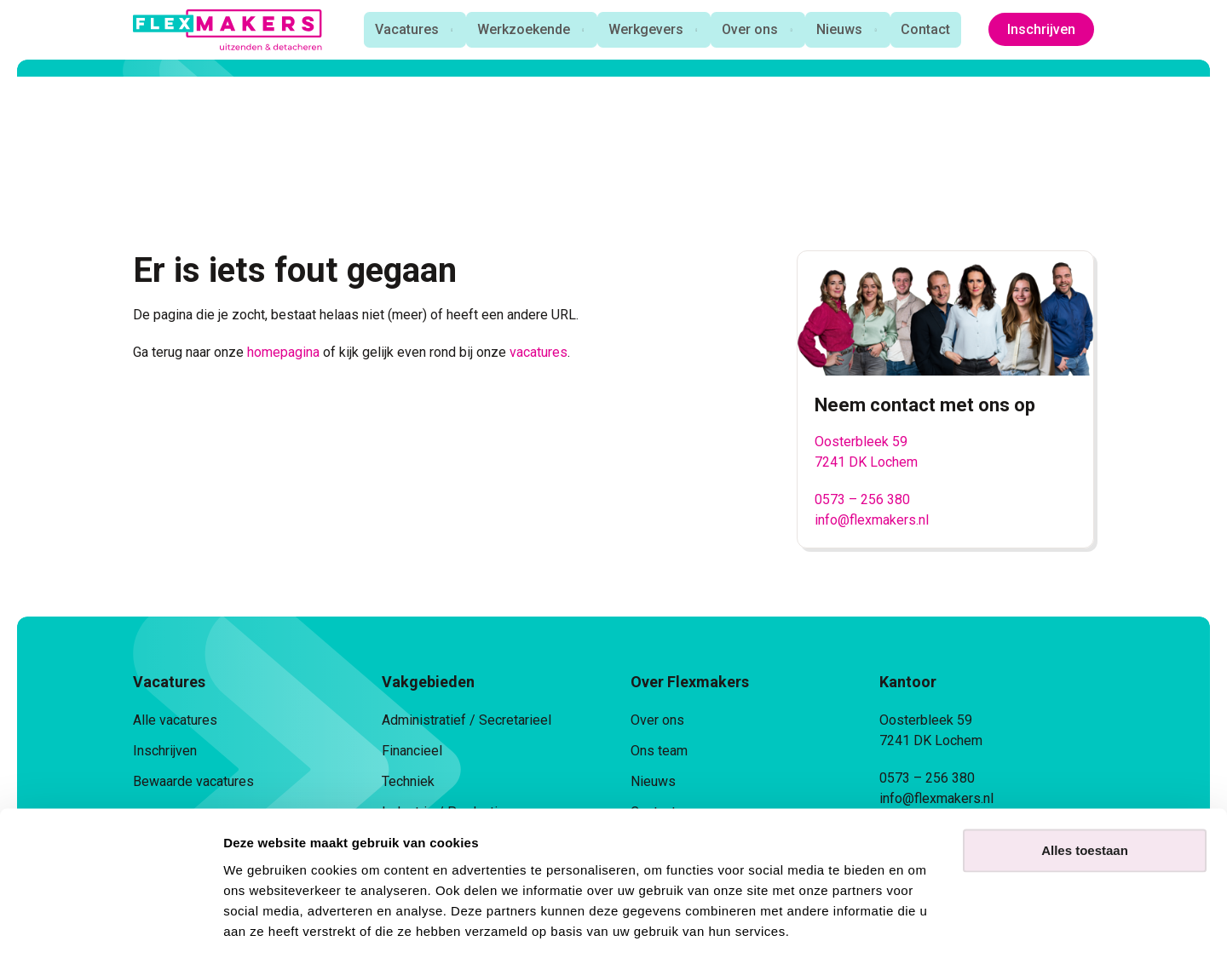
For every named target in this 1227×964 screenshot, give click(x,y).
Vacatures (401, 29)
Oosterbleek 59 (861, 441)
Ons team (659, 751)
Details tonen (263, 930)
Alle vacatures (175, 720)
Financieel (412, 751)
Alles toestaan (1084, 802)
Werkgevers (643, 29)
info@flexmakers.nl (872, 520)
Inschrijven (1041, 29)
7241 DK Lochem (866, 462)
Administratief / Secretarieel (466, 720)
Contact (928, 29)
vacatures (538, 352)
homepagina (283, 352)
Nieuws (840, 29)
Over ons (749, 29)
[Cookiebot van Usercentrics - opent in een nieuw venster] (110, 931)
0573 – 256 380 (862, 499)
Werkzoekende (519, 29)
